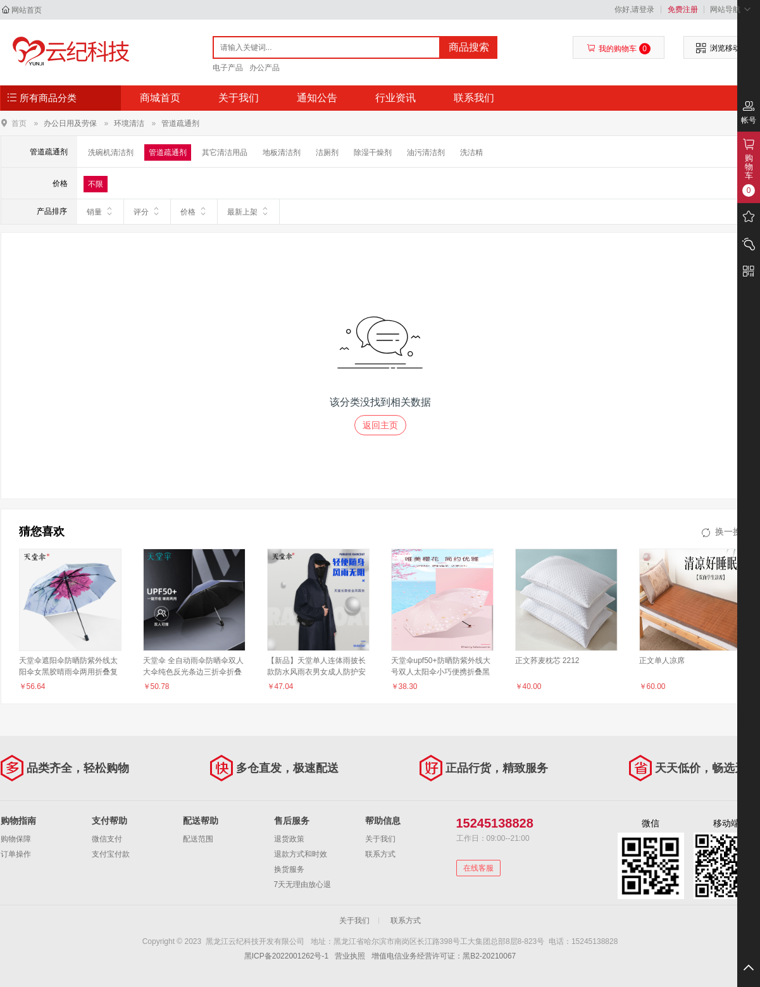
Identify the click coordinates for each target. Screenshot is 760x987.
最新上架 (248, 211)
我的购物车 (619, 48)
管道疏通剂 (180, 123)
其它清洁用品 (224, 152)
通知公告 (317, 97)
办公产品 (264, 67)
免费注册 (683, 9)
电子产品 (228, 67)
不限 (95, 184)
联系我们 (474, 97)
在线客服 (478, 868)
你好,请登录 (634, 9)
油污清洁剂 (426, 152)
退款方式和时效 (300, 854)
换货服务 (289, 869)
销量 (100, 211)
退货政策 (289, 839)
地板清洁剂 (282, 152)
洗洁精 (471, 152)
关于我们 (238, 97)
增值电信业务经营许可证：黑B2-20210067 (443, 956)
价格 (194, 211)
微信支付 (107, 839)
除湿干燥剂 (373, 152)
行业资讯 (395, 97)
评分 (147, 211)
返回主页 (380, 425)
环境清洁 (129, 123)
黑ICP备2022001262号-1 (286, 956)
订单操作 (16, 854)
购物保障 (16, 839)
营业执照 (350, 956)
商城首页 (160, 97)
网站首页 (26, 10)
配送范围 (198, 839)
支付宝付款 (111, 854)
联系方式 (380, 854)
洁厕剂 (327, 152)
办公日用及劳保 (70, 123)
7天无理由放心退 (303, 884)
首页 (19, 123)
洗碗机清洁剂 (111, 152)
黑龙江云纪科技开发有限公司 (68, 52)
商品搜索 (469, 47)
